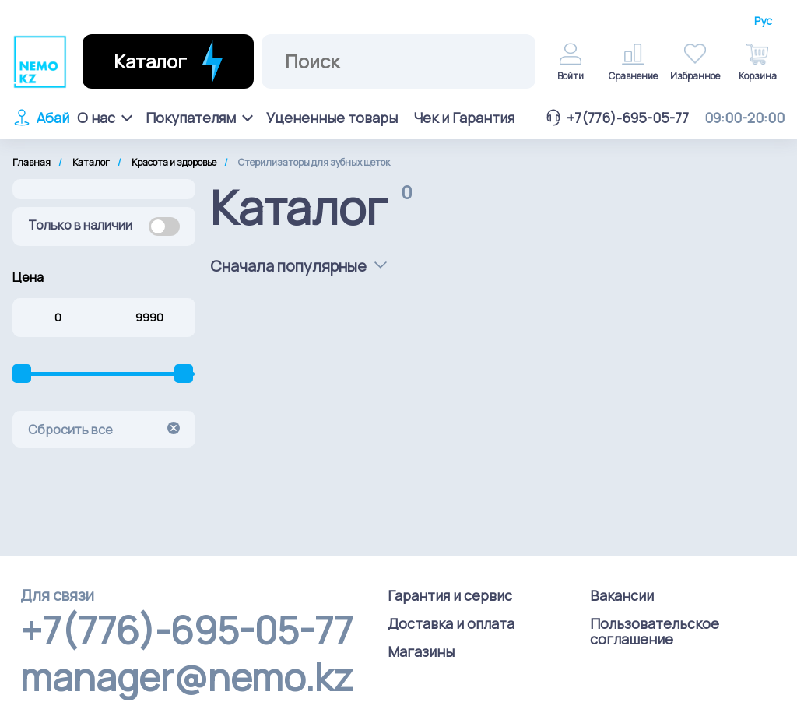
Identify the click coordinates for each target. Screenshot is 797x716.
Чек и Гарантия (463, 117)
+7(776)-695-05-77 (616, 117)
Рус (763, 21)
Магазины (421, 651)
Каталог (91, 162)
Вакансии (622, 595)
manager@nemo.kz (186, 677)
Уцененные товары (332, 117)
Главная (31, 162)
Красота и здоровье (174, 162)
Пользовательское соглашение (654, 631)
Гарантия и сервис (450, 595)
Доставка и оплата (451, 623)
